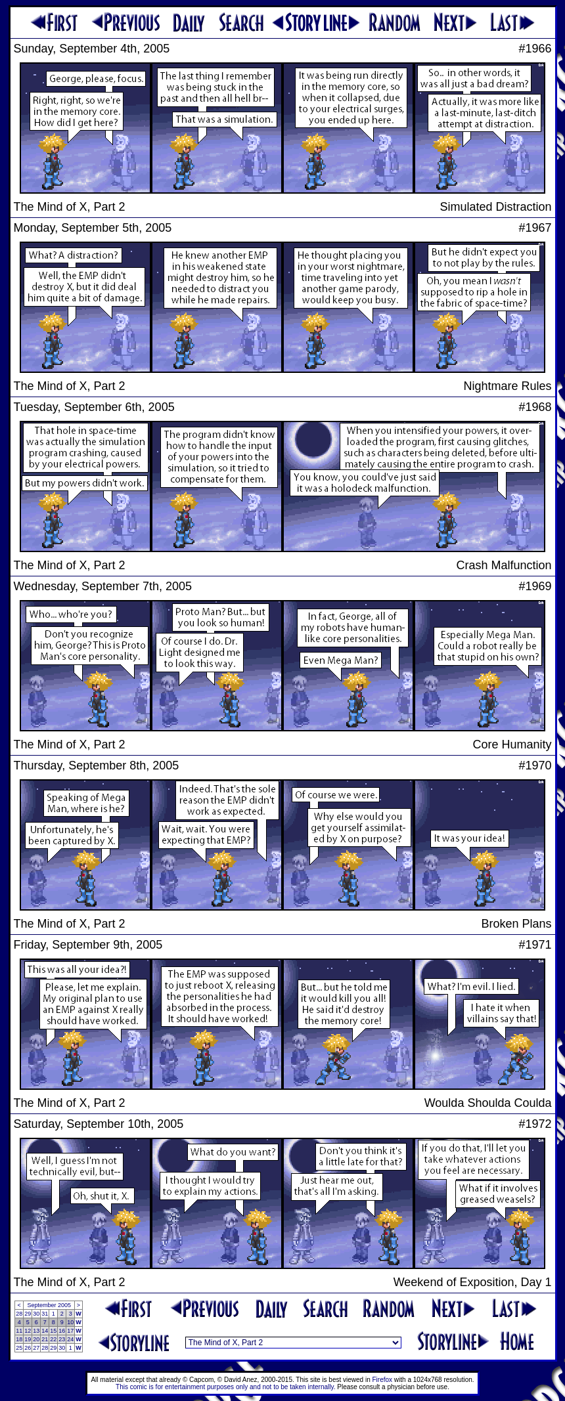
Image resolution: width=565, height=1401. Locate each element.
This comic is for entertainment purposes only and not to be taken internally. (225, 1386)
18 (19, 1339)
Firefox (383, 1379)
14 (44, 1330)
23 (61, 1339)
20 (36, 1339)
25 (19, 1348)
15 (53, 1330)
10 (70, 1322)
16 (61, 1330)
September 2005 (49, 1305)
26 (27, 1348)
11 (19, 1330)
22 (53, 1339)
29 (27, 1313)
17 (70, 1330)
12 (27, 1330)
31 (44, 1313)
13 (36, 1330)
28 (19, 1313)
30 (36, 1313)
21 (44, 1339)
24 (70, 1339)
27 (36, 1348)
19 (27, 1339)
